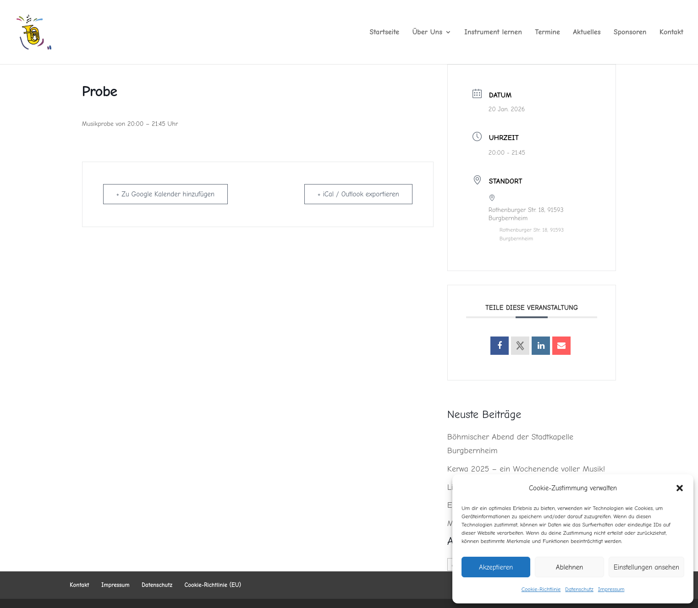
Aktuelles (586, 32)
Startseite (385, 32)
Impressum (611, 589)
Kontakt (671, 32)
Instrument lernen (493, 32)
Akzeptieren (496, 567)
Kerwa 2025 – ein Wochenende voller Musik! (526, 469)
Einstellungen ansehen (646, 567)
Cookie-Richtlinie (541, 589)
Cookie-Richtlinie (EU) (213, 584)
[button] (679, 488)
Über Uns (427, 32)
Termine (547, 32)
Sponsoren (630, 32)
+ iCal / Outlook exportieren (358, 194)
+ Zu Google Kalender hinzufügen (165, 194)
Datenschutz (579, 589)
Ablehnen (569, 567)
